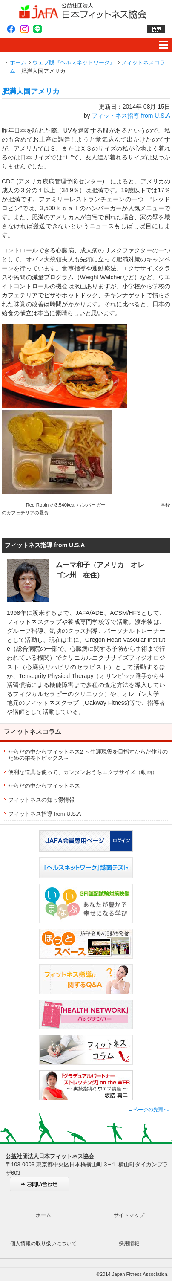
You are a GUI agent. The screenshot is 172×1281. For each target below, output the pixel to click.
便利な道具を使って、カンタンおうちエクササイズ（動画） (83, 772)
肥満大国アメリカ (31, 91)
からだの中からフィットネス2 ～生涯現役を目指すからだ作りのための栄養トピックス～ (88, 755)
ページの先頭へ (149, 1110)
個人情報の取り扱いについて (43, 1243)
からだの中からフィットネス (44, 786)
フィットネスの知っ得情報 (41, 800)
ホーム (18, 62)
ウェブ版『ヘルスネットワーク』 (73, 62)
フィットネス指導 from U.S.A (131, 115)
